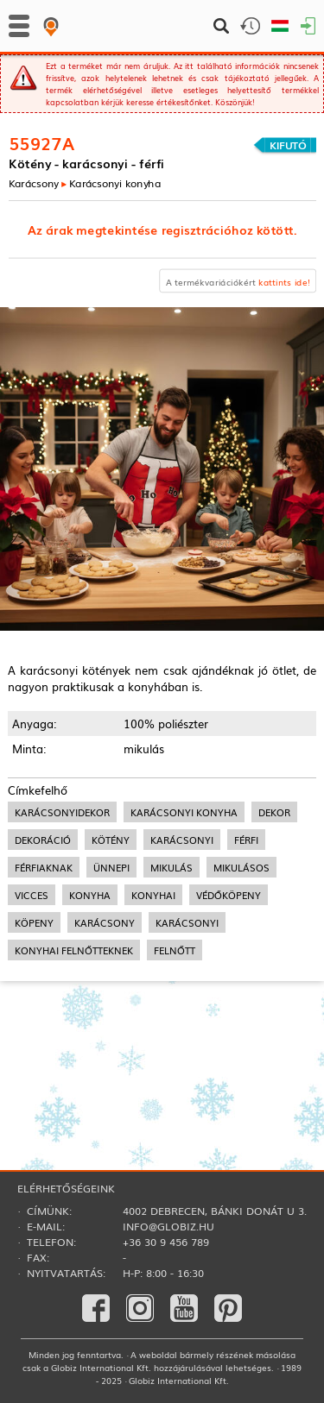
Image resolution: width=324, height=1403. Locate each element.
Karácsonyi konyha (114, 182)
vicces (31, 895)
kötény (111, 839)
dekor (274, 812)
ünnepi (111, 867)
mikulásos (241, 867)
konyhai (153, 895)
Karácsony (34, 182)
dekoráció (43, 839)
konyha (90, 895)
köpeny (34, 922)
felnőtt (174, 950)
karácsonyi (181, 839)
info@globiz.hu (168, 1226)
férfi (246, 839)
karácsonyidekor (62, 812)
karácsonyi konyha (184, 812)
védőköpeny (228, 895)
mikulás (171, 867)
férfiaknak (44, 867)
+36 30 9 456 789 (166, 1241)
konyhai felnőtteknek (74, 950)
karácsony (104, 922)
